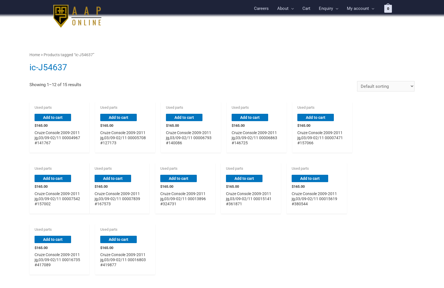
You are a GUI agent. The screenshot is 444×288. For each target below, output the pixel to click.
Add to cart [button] (53, 117)
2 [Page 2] (48, 238)
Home (34, 55)
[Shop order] (386, 86)
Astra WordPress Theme (263, 276)
